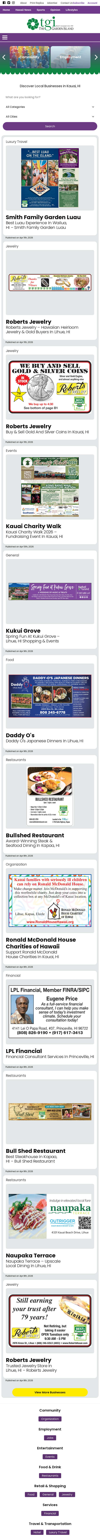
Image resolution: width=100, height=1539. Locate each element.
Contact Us (67, 3)
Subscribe (78, 3)
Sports (41, 9)
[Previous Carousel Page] (4, 56)
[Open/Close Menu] (4, 37)
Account (92, 3)
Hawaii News (23, 9)
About (23, 3)
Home (6, 9)
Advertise (52, 3)
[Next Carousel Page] (96, 56)
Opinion (55, 9)
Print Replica (37, 3)
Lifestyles (72, 9)
